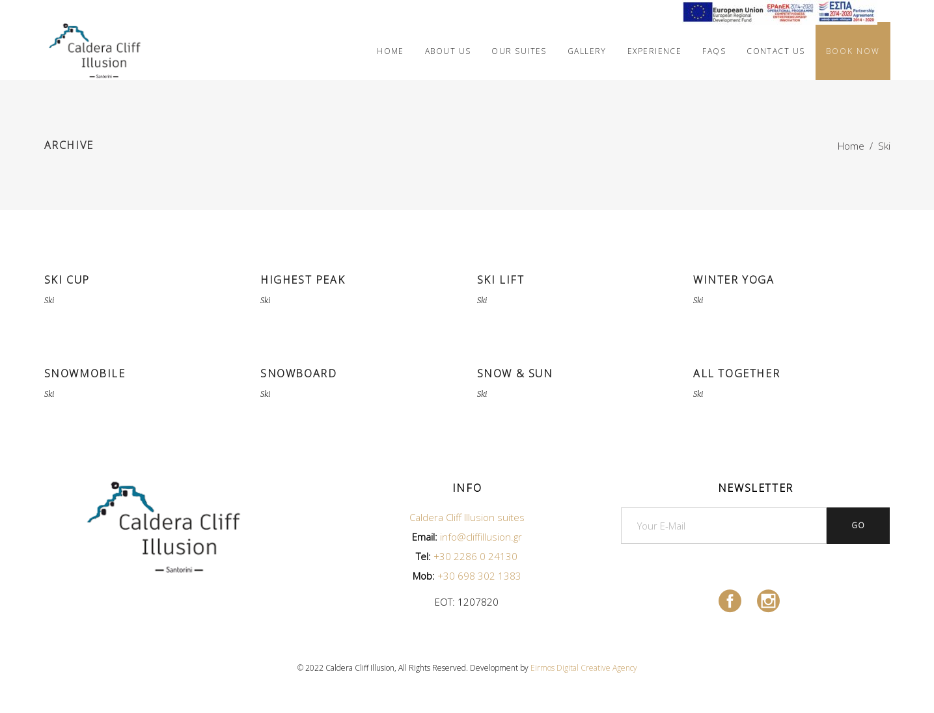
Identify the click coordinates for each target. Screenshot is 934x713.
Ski (49, 300)
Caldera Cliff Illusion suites (467, 517)
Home (851, 145)
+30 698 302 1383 (479, 575)
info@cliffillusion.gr (481, 536)
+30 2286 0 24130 (475, 556)
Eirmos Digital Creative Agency (583, 667)
